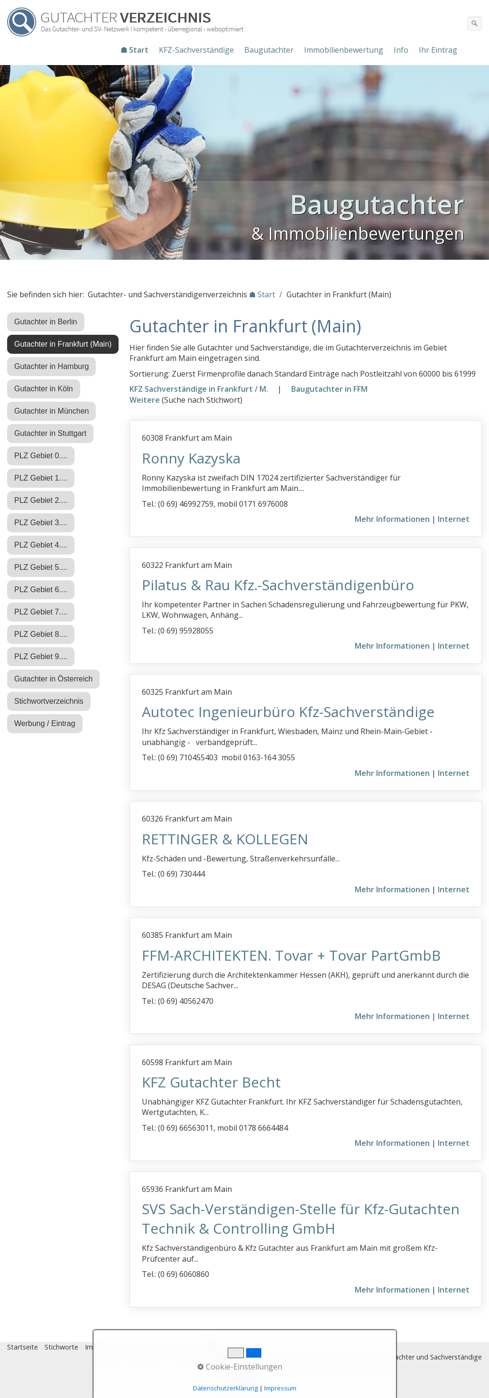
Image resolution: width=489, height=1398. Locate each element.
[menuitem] (135, 49)
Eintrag (184, 1346)
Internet (454, 519)
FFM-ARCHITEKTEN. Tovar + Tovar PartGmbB (291, 955)
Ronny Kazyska (191, 458)
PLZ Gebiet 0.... (40, 456)
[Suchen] (474, 23)
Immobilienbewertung (343, 50)
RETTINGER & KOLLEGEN (225, 839)
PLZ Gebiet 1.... (40, 478)
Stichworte (61, 1346)
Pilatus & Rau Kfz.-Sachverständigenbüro (278, 585)
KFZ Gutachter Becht (211, 1082)
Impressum (102, 1346)
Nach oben (245, 1382)
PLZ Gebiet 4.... (40, 545)
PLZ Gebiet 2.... (40, 500)
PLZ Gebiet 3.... (40, 523)
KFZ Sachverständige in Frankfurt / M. (198, 389)
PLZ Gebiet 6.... (40, 590)
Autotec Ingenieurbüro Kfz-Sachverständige (288, 711)
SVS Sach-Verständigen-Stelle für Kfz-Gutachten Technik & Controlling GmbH (301, 1218)
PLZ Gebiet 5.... (40, 567)
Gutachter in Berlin (45, 322)
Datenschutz (146, 1346)
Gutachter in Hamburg (51, 366)
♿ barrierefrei (224, 1346)
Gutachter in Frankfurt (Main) (62, 344)
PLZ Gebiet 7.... (40, 612)
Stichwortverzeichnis (48, 701)
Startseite (22, 1346)
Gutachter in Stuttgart (50, 433)
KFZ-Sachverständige (196, 50)
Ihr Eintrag (438, 50)
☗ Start (134, 50)
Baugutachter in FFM (329, 389)
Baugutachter (269, 50)
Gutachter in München (51, 411)
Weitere (144, 400)
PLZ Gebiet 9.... (40, 656)
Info (401, 50)
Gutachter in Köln (43, 389)
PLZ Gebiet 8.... (40, 634)
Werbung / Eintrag (44, 723)
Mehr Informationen (392, 519)
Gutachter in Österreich (53, 679)
